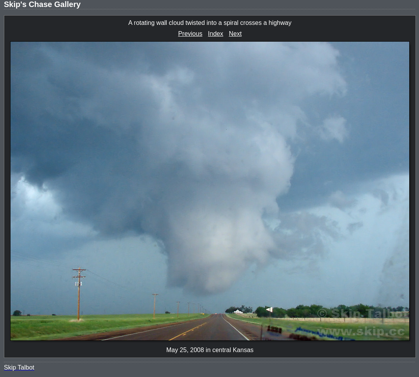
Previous (190, 33)
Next (235, 33)
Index (215, 33)
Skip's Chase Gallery (42, 4)
